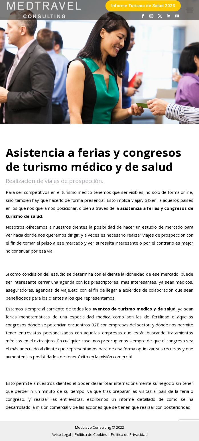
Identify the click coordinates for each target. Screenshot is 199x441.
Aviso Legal (62, 434)
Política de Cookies (91, 434)
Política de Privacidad (129, 434)
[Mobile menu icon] (189, 10)
